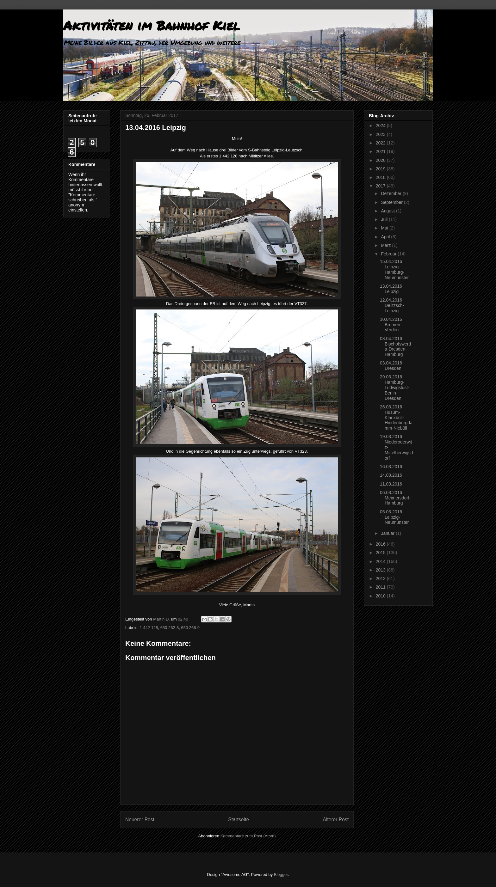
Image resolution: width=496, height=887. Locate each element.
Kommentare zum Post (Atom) (248, 836)
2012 (381, 578)
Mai (385, 227)
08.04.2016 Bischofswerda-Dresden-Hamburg (395, 346)
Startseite (238, 819)
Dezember (391, 193)
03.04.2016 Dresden (391, 365)
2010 (381, 595)
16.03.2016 (391, 466)
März (386, 245)
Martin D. (162, 619)
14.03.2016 (391, 475)
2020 (381, 160)
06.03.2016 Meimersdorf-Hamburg (395, 498)
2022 (381, 142)
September (392, 202)
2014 (381, 561)
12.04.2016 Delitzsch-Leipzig (392, 305)
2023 (381, 134)
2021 (381, 151)
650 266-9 (190, 627)
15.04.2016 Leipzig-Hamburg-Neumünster (394, 269)
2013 (381, 569)
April (386, 236)
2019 (381, 168)
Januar (388, 533)
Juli (385, 219)
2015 (381, 552)
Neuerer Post (139, 819)
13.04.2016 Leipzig (391, 289)
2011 (381, 587)
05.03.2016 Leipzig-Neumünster (394, 517)
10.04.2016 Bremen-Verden (391, 325)
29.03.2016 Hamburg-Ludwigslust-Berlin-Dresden (394, 387)
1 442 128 (149, 627)
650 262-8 (169, 627)
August (388, 210)
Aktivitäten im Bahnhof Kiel (151, 25)
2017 (381, 185)
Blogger (281, 874)
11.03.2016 (391, 483)
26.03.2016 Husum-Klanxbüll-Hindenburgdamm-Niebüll (396, 417)
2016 (381, 544)
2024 (381, 125)
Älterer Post (336, 819)
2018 (381, 177)
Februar (389, 253)
